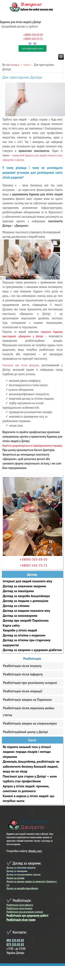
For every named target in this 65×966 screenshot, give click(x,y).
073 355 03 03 (15, 944)
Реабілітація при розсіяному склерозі (30, 683)
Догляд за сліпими (16, 606)
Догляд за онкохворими (20, 616)
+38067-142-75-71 (33, 38)
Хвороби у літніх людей (20, 630)
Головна (15, 65)
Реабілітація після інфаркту (23, 674)
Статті (26, 65)
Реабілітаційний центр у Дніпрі (25, 732)
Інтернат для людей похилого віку (27, 581)
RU (35, 43)
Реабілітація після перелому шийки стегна (28, 711)
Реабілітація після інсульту (22, 666)
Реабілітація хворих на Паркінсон (27, 700)
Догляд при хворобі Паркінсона (26, 620)
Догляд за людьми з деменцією (25, 601)
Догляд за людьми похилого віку (26, 611)
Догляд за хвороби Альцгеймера (26, 596)
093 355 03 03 (15, 940)
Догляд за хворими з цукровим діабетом (32, 650)
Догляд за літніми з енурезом (24, 635)
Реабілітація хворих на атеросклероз (30, 723)
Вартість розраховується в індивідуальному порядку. (32, 445)
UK (30, 43)
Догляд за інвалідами (18, 591)
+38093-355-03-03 (33, 34)
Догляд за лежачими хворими (24, 586)
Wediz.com (35, 851)
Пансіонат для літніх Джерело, (21, 365)
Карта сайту (11, 625)
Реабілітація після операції (22, 691)
